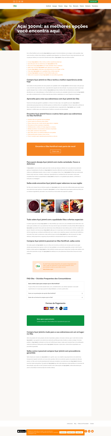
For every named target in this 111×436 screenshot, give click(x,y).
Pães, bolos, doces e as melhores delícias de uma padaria (42, 132)
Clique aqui (55, 151)
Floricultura (95, 6)
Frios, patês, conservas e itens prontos (37, 130)
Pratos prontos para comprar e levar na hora (38, 134)
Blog (75, 423)
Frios (70, 6)
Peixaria (60, 6)
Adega (66, 6)
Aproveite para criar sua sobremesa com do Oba (42, 63)
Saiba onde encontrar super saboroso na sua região (43, 67)
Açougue (54, 6)
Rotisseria (87, 6)
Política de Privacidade (83, 423)
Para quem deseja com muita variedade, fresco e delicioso (45, 65)
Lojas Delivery (93, 1)
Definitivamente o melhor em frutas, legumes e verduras (42, 127)
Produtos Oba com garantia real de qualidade (39, 119)
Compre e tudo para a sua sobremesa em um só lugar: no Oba (46, 69)
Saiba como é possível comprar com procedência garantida (45, 74)
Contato (92, 423)
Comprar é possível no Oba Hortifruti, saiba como (43, 73)
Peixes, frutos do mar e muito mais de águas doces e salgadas (43, 123)
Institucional (70, 423)
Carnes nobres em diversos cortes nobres (38, 121)
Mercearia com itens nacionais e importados (38, 125)
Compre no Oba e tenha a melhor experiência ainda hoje (45, 62)
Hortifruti (48, 6)
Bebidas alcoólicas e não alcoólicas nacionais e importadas (42, 128)
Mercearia (75, 6)
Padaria (82, 6)
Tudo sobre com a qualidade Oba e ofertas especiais (43, 71)
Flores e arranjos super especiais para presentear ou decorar (42, 136)
